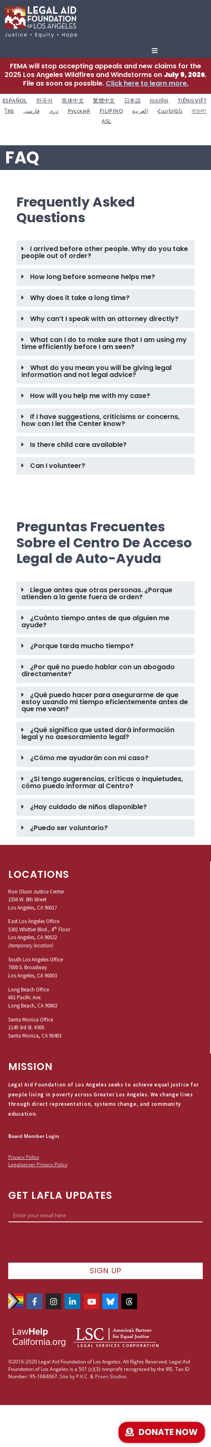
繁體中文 (104, 100)
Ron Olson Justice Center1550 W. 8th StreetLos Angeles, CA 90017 (36, 899)
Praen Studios (111, 1376)
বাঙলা (199, 110)
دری (53, 110)
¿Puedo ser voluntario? (69, 828)
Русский (79, 110)
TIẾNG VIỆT (192, 100)
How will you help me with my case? (90, 395)
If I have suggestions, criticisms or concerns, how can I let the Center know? (100, 420)
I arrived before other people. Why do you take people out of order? (104, 252)
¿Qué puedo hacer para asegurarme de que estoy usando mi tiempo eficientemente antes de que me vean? (104, 702)
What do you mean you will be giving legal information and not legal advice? (96, 371)
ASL (106, 121)
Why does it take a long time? (80, 297)
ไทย (9, 110)
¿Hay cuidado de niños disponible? (88, 807)
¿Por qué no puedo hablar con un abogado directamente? (98, 670)
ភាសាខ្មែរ (159, 100)
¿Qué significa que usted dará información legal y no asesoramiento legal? (97, 733)
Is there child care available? (78, 444)
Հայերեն (169, 110)
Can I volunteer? (57, 465)
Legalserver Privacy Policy (37, 1164)
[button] (154, 50)
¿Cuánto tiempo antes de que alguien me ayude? (95, 621)
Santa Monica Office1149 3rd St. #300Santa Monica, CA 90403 (34, 1027)
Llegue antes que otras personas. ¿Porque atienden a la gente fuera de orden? (96, 593)
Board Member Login (33, 1136)
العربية (140, 110)
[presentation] (70, 1242)
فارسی (31, 110)
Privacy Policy (23, 1157)
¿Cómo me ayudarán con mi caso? (89, 758)
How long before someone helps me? (92, 276)
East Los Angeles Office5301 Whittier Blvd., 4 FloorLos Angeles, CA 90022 (39, 929)
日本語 (132, 100)
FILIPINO (111, 110)
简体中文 (73, 100)
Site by (67, 1376)
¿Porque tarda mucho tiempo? (82, 646)
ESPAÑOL (14, 100)
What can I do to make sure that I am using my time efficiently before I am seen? (104, 343)
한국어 (44, 100)
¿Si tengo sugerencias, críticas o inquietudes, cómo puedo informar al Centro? (102, 782)
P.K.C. (82, 1376)
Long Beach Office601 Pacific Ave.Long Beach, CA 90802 (32, 997)
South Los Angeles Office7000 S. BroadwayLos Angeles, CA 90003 (35, 967)
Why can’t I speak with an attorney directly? (104, 318)
